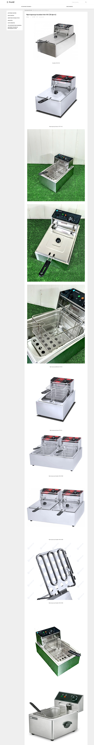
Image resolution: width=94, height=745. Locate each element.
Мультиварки (11, 22)
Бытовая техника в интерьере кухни (13, 28)
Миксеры (10, 20)
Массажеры (69, 6)
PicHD (11, 2)
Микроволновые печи (14, 18)
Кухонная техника (26, 6)
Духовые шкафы (12, 13)
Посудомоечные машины (14, 25)
